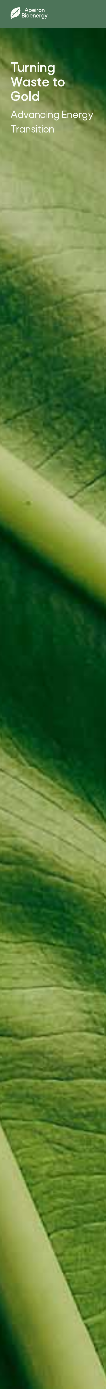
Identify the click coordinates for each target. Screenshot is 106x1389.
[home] (29, 13)
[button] (89, 13)
